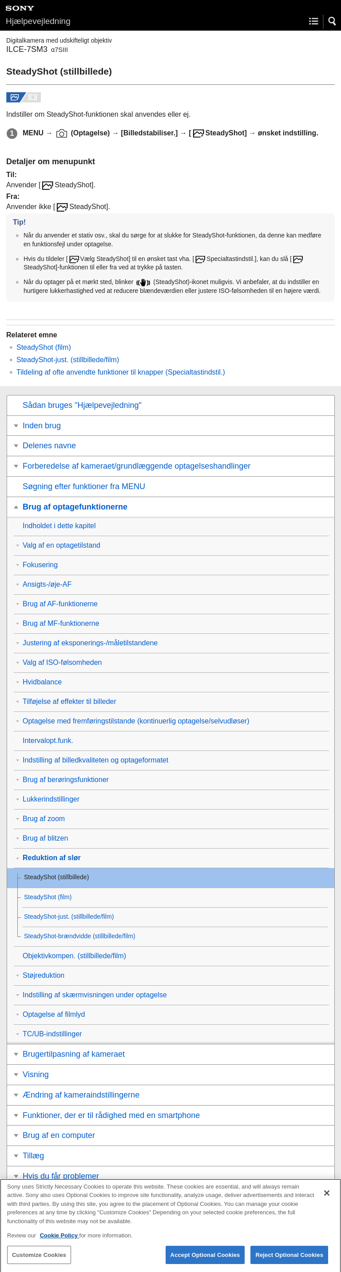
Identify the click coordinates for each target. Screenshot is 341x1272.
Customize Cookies (39, 1260)
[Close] (327, 1199)
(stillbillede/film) (67, 359)
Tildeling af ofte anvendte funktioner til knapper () (120, 372)
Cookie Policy (59, 1241)
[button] (332, 21)
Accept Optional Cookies (205, 1260)
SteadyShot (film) (43, 347)
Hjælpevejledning (38, 21)
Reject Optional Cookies (289, 1260)
